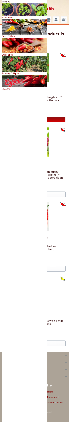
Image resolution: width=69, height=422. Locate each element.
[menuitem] (48, 19)
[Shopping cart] (64, 19)
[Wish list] (48, 19)
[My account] (56, 19)
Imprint (60, 402)
